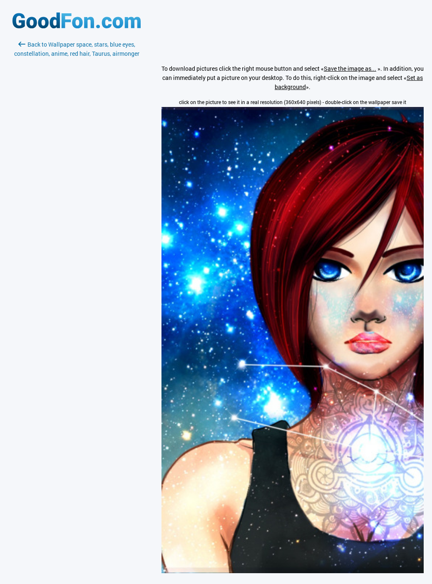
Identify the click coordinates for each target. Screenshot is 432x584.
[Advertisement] (77, 157)
